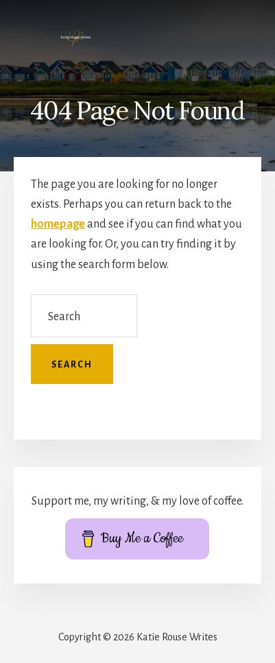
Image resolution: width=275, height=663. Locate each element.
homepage (58, 224)
